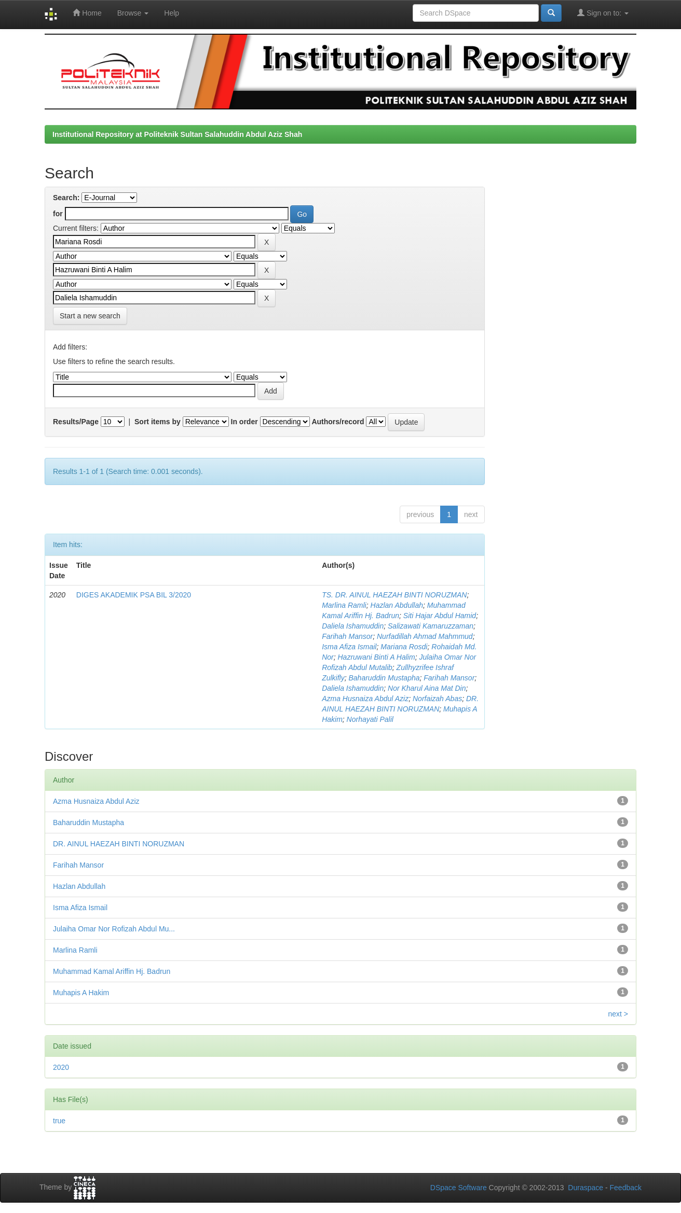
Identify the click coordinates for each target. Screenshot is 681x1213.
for (58, 214)
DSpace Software (458, 1187)
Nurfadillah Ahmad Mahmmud (425, 636)
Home (87, 12)
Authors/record (337, 421)
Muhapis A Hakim (81, 992)
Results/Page (76, 421)
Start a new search (90, 316)
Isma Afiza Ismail (349, 647)
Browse (133, 13)
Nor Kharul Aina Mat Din (427, 688)
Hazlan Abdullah (397, 605)
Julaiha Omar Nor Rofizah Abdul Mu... (114, 929)
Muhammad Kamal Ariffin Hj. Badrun (111, 971)
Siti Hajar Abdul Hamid (439, 615)
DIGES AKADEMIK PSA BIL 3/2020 (133, 595)
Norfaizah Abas (437, 698)
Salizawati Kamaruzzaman (430, 626)
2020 (61, 1067)
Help (171, 13)
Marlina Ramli (344, 605)
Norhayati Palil (370, 719)
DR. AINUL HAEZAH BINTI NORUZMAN (118, 844)
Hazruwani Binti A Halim (376, 657)
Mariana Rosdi (403, 647)
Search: (66, 197)
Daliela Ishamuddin (353, 626)
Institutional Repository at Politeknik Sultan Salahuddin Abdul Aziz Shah (177, 134)
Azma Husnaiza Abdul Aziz (365, 698)
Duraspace (585, 1187)
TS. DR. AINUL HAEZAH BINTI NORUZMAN (394, 595)
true (59, 1121)
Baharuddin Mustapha (384, 678)
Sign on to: (603, 12)
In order (244, 421)
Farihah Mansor (347, 636)
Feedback (626, 1187)
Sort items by (157, 421)
